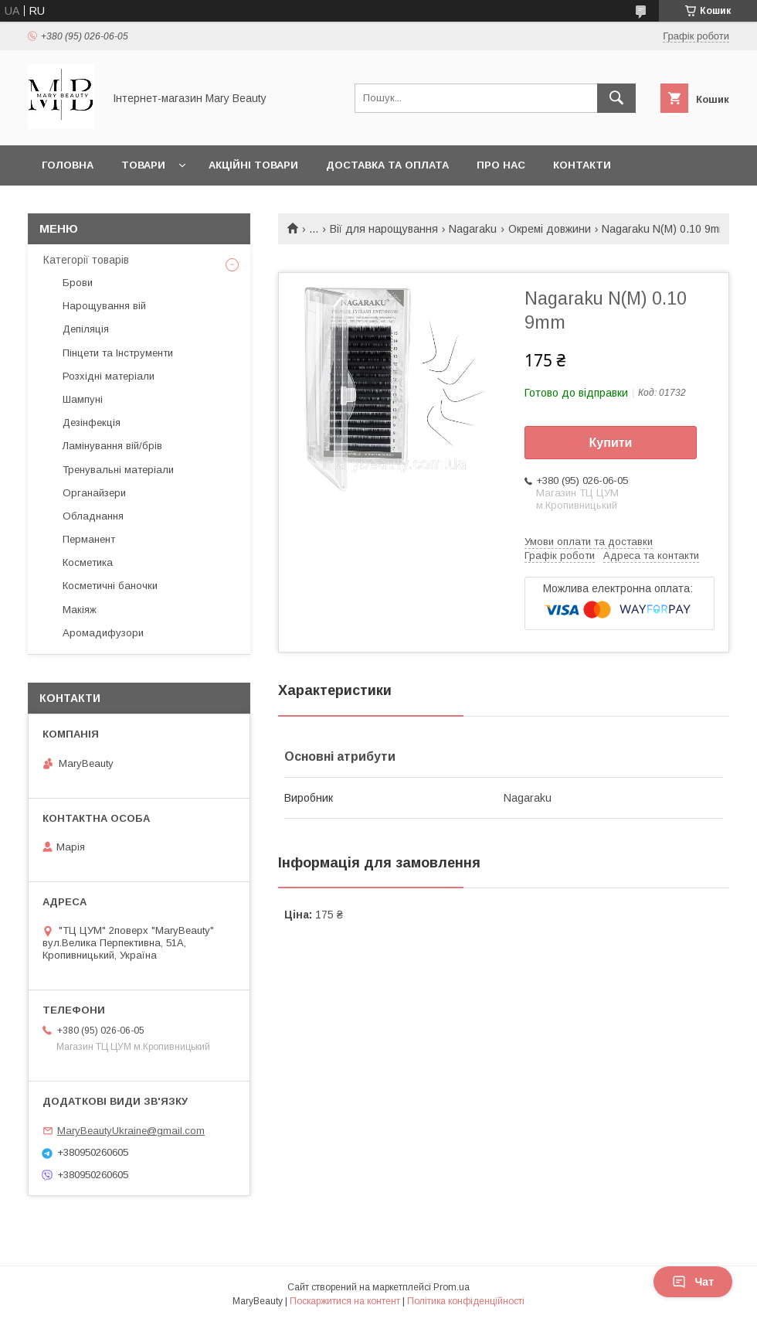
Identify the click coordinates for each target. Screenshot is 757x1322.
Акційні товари (253, 165)
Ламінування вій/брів (112, 445)
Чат (693, 1282)
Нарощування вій (104, 306)
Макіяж (80, 609)
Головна (67, 165)
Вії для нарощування (384, 229)
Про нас (501, 165)
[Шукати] (616, 98)
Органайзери (94, 493)
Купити (611, 442)
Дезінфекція (92, 422)
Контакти (582, 165)
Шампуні (83, 399)
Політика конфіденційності (465, 1301)
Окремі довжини (549, 229)
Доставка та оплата (387, 165)
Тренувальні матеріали (118, 469)
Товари (143, 165)
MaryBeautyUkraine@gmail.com (131, 1130)
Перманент (89, 539)
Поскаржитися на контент (345, 1301)
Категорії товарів (86, 260)
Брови (78, 282)
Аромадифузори (103, 633)
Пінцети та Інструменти (118, 353)
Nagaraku (473, 229)
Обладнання (93, 516)
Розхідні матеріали (108, 376)
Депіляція (86, 329)
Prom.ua (451, 1287)
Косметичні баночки (110, 585)
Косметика (88, 562)
